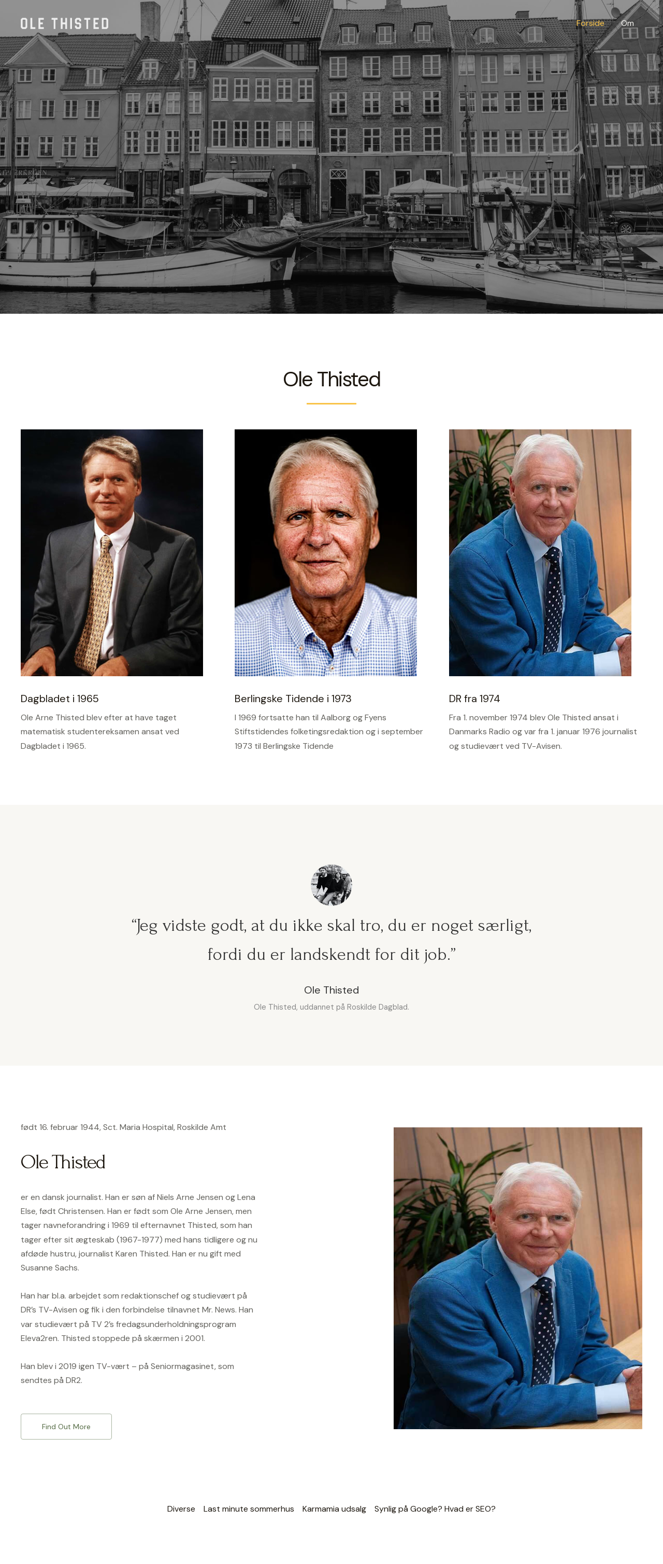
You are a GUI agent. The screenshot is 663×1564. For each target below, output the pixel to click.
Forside (590, 23)
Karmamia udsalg (334, 1508)
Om (627, 23)
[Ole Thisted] (64, 22)
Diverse (181, 1508)
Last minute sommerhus (249, 1508)
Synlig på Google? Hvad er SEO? (435, 1508)
